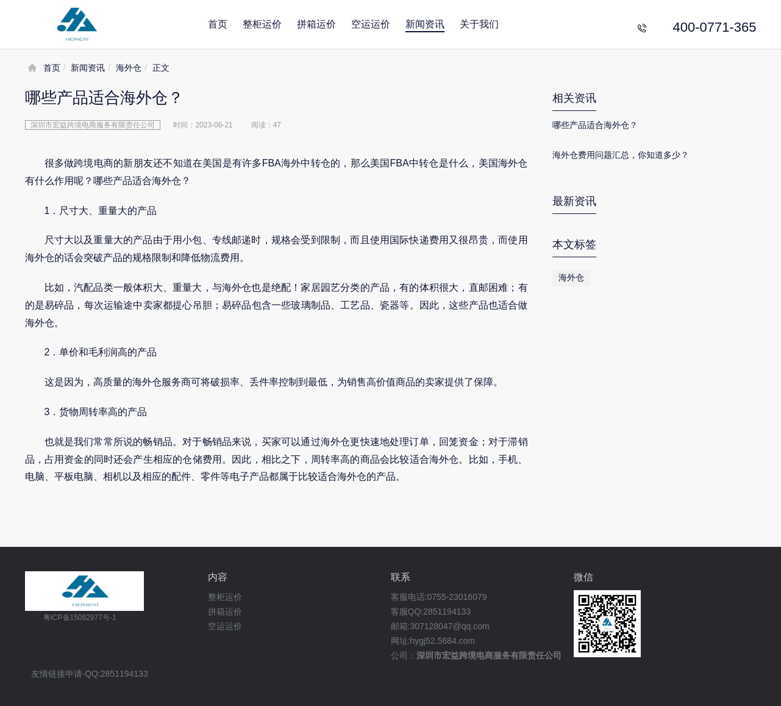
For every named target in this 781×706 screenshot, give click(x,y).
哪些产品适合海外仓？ (595, 125)
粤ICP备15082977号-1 (79, 617)
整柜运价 (262, 24)
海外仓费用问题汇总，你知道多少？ (620, 155)
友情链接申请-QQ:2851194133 (89, 674)
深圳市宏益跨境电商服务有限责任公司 (489, 655)
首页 (217, 24)
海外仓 (128, 68)
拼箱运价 (316, 24)
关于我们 (479, 24)
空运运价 (370, 24)
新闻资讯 (424, 24)
